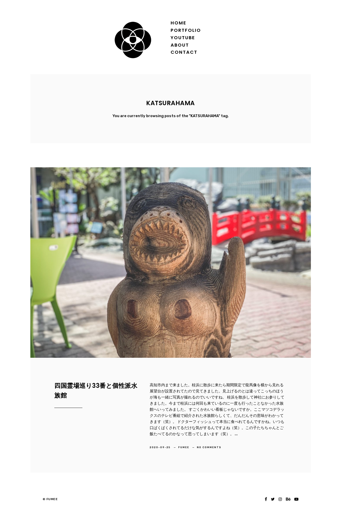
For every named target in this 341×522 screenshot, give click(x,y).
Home (178, 23)
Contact (184, 52)
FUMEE (184, 447)
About (180, 45)
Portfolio (186, 30)
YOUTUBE (183, 37)
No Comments (209, 447)
